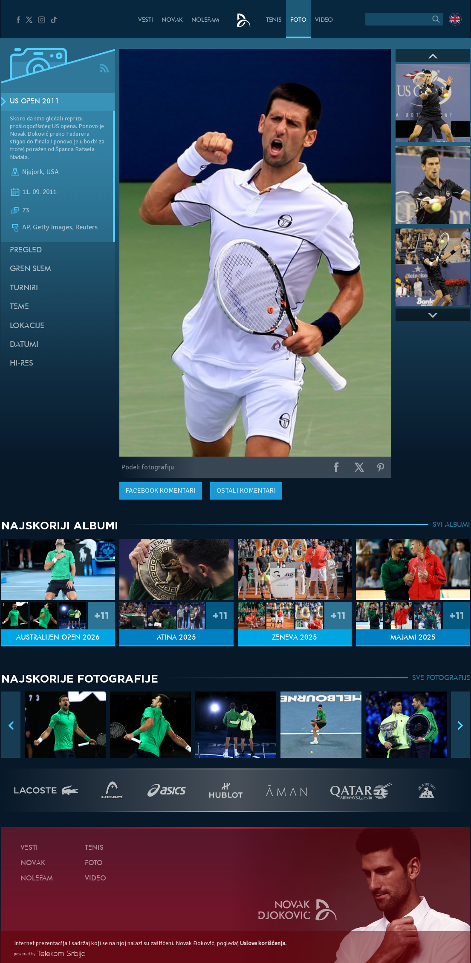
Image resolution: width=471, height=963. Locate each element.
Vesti (145, 20)
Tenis (274, 20)
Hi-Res (21, 364)
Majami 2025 (413, 637)
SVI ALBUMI (451, 525)
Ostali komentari (246, 490)
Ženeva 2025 (294, 637)
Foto (298, 20)
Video (324, 20)
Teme (19, 307)
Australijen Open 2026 (58, 637)
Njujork (32, 172)
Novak (172, 20)
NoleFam (205, 20)
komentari (161, 490)
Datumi (24, 345)
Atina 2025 (176, 637)
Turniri (24, 288)
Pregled (26, 250)
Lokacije (27, 326)
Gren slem (30, 269)
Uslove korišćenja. (263, 943)
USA (52, 172)
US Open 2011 (34, 101)
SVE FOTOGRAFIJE (441, 678)
